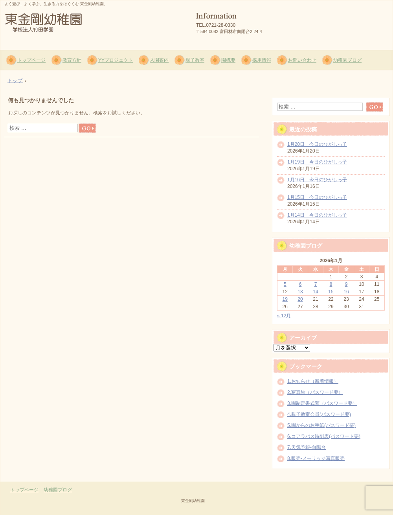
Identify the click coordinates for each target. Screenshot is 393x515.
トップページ (31, 60)
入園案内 (159, 60)
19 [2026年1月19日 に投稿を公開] (285, 299)
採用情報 (261, 60)
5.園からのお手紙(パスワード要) (321, 425)
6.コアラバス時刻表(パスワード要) (323, 436)
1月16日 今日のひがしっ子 (317, 179)
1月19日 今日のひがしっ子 (317, 162)
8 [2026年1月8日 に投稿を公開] (331, 284)
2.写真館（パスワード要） (315, 392)
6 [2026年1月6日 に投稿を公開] (300, 284)
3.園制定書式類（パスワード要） (322, 403)
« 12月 (284, 315)
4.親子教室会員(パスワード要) (319, 414)
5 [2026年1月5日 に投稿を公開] (285, 284)
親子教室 (194, 60)
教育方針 (71, 60)
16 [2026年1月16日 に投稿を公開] (346, 291)
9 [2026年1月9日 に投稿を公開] (346, 284)
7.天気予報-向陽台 (306, 447)
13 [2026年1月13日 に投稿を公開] (300, 291)
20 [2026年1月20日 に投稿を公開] (300, 299)
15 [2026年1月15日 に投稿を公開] (330, 291)
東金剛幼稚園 (94, 24)
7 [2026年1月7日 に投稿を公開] (315, 284)
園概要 (228, 60)
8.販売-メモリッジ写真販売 (316, 458)
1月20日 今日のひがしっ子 (317, 144)
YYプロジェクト (115, 60)
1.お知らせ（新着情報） (312, 381)
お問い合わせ (302, 60)
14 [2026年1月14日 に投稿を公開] (315, 291)
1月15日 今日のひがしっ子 (317, 197)
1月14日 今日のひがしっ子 (317, 215)
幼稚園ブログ (347, 60)
